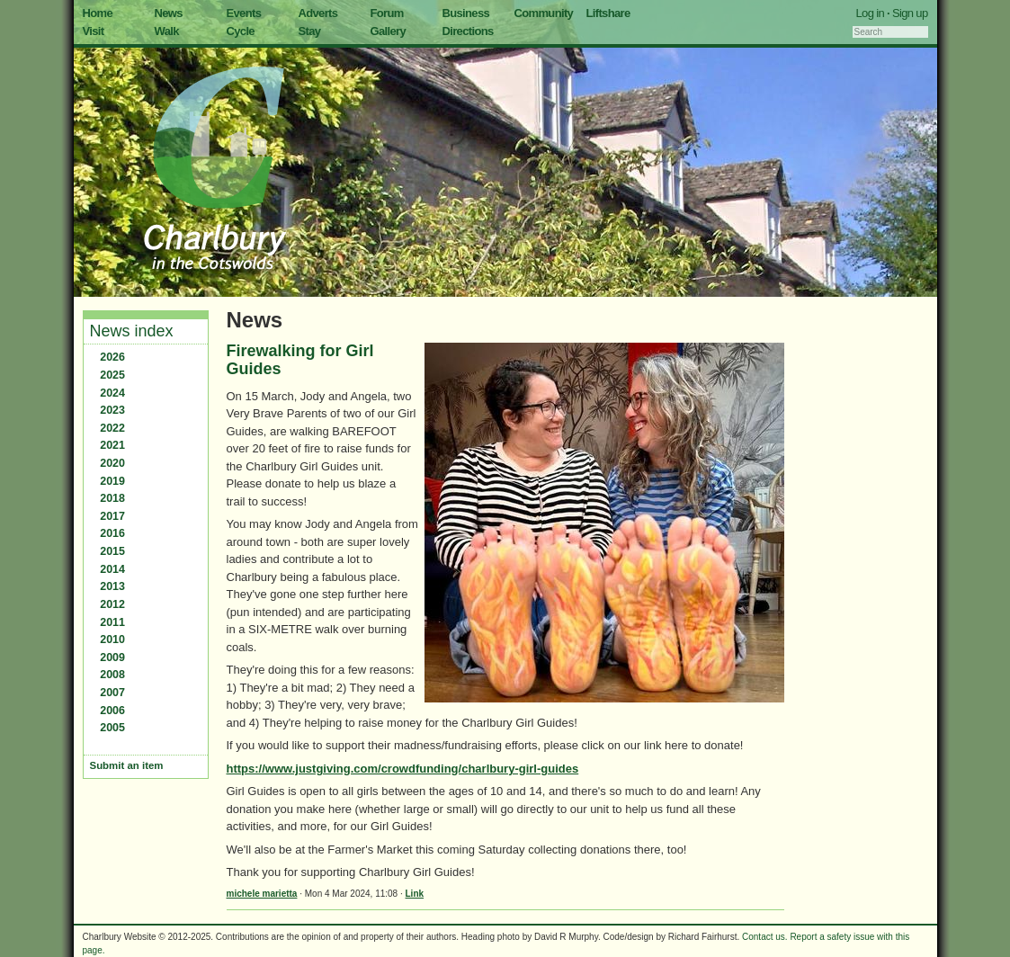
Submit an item (127, 765)
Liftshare (608, 13)
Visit (93, 31)
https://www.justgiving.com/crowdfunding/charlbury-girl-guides (403, 768)
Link (415, 894)
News (169, 13)
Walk (167, 31)
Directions (468, 31)
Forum (387, 13)
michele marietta (262, 894)
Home (98, 13)
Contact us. (765, 937)
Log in (870, 13)
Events (244, 13)
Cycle (241, 31)
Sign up (910, 13)
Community (544, 13)
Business (466, 13)
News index (132, 331)
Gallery (389, 31)
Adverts (318, 13)
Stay (310, 31)
